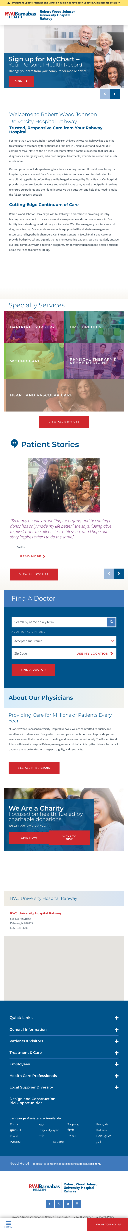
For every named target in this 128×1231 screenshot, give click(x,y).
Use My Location (92, 653)
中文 (41, 1136)
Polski (72, 1136)
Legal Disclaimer (83, 1217)
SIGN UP (21, 81)
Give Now (29, 837)
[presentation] (67, 540)
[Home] (40, 15)
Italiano (101, 1130)
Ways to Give (70, 838)
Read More (30, 556)
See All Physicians (34, 767)
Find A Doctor (33, 669)
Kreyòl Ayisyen (49, 1130)
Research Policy (105, 1217)
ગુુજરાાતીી (15, 1130)
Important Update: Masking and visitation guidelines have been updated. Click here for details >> (66, 2)
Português (103, 1136)
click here (94, 1164)
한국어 (14, 1136)
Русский (15, 1141)
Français (102, 1124)
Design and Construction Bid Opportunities (32, 1101)
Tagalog (73, 1124)
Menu (8, 1224)
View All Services (64, 421)
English (15, 1124)
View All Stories (34, 574)
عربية (42, 1124)
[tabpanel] (64, 485)
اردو (98, 1141)
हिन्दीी (71, 1130)
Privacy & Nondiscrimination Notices (32, 1217)
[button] (107, 1224)
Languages (63, 1217)
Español (59, 1141)
